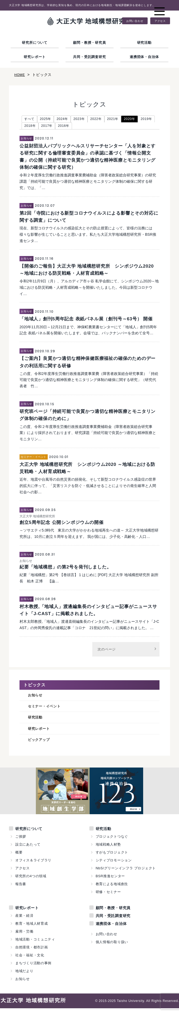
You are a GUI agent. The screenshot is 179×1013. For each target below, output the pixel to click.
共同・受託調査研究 (89, 57)
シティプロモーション (114, 865)
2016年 (88, 127)
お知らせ (36, 697)
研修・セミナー (108, 897)
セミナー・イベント (46, 709)
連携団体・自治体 (144, 57)
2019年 (31, 127)
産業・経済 (24, 920)
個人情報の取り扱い (112, 947)
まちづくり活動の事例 (33, 968)
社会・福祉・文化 (29, 960)
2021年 (124, 119)
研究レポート (35, 57)
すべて (30, 119)
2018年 (50, 127)
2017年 (69, 127)
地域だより (24, 976)
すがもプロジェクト (112, 857)
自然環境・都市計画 (31, 952)
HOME (20, 75)
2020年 (144, 119)
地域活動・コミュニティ (35, 944)
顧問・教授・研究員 (89, 43)
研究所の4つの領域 (30, 881)
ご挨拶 (20, 841)
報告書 (20, 889)
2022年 (105, 119)
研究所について (34, 43)
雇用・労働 (24, 936)
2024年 (67, 119)
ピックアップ (40, 744)
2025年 (48, 119)
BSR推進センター (110, 881)
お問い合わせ (134, 21)
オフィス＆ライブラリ (33, 865)
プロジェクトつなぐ (112, 841)
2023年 (86, 119)
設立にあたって (28, 849)
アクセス (160, 21)
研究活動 (144, 43)
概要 (19, 857)
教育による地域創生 (112, 889)
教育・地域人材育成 (31, 928)
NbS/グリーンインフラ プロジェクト (126, 873)
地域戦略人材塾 (108, 849)
